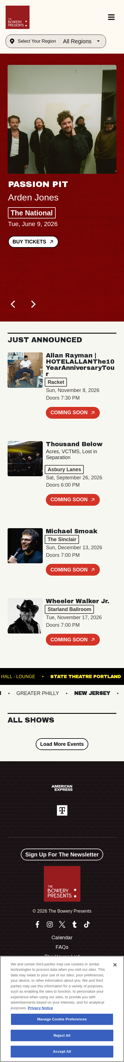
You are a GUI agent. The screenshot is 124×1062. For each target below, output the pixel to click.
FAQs (62, 947)
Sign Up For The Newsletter (62, 854)
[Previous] (14, 304)
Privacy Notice (40, 1008)
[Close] (115, 965)
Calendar (62, 937)
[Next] (33, 304)
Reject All (61, 1035)
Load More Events (62, 744)
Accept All (62, 1051)
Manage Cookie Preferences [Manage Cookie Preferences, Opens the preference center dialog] (62, 1019)
